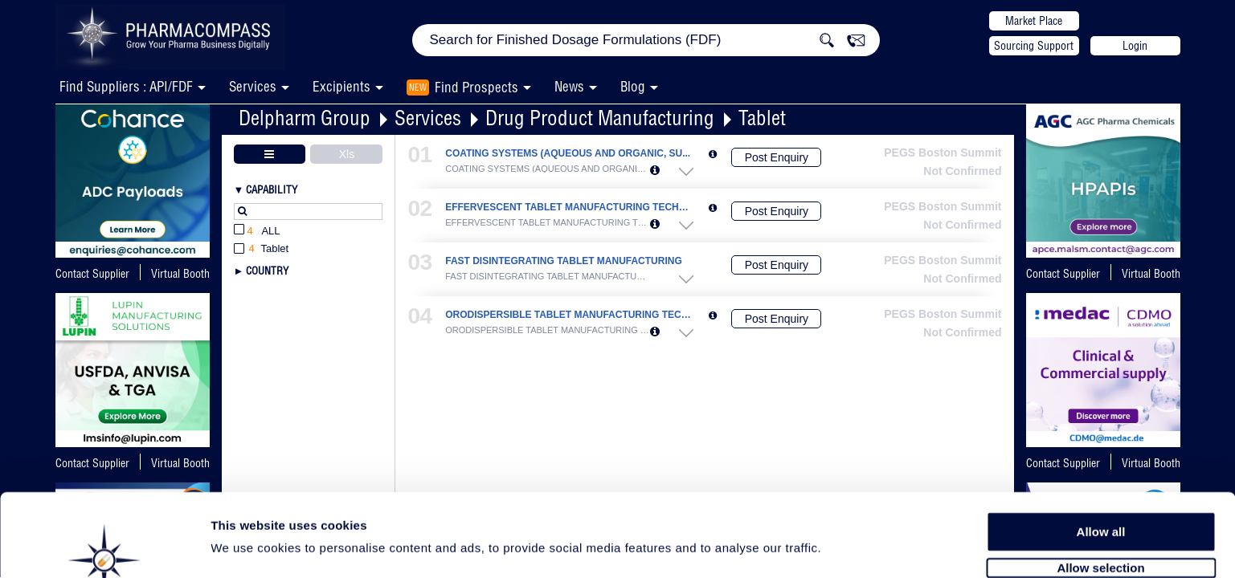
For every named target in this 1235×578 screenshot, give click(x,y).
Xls (346, 154)
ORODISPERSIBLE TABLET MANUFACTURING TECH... (568, 315)
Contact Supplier (92, 274)
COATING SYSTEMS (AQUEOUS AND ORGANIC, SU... (567, 154)
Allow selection (1100, 518)
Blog (632, 86)
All (257, 231)
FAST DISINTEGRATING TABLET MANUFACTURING (563, 261)
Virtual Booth (180, 274)
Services (428, 117)
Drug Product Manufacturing (599, 117)
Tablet (762, 117)
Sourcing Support (1033, 46)
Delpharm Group (304, 117)
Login (1135, 46)
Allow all (1101, 481)
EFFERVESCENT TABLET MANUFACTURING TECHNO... (568, 207)
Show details (843, 547)
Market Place (1033, 21)
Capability (271, 189)
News (569, 86)
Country (267, 270)
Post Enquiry (776, 157)
